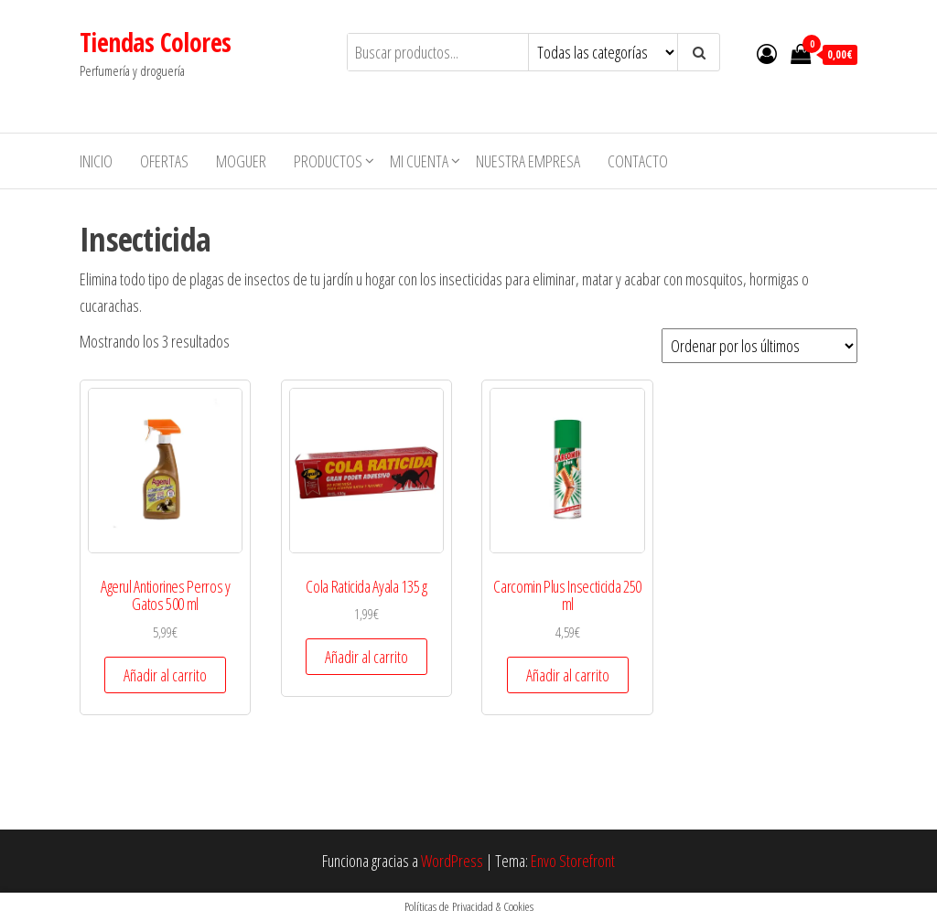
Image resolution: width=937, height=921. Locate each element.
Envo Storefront (573, 861)
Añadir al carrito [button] (165, 675)
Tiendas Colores (156, 42)
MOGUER (241, 161)
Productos (328, 161)
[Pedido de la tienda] (759, 345)
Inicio (96, 161)
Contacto (638, 161)
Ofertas (164, 161)
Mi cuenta (419, 161)
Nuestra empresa (528, 161)
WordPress (452, 861)
